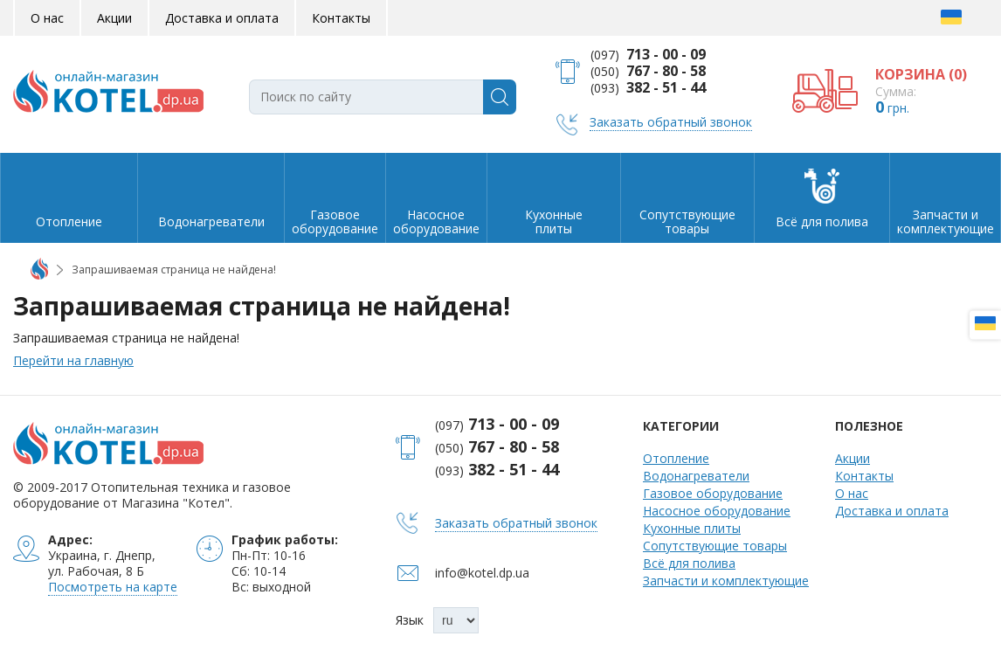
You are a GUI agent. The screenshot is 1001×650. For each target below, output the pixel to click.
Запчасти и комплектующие (726, 580)
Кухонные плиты (692, 528)
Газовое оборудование (713, 493)
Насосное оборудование (716, 510)
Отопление (676, 458)
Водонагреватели (696, 475)
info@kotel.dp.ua (482, 572)
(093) (648, 88)
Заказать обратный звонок (671, 122)
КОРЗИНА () (921, 74)
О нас (47, 18)
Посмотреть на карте (112, 586)
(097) (648, 54)
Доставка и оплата (222, 18)
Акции (114, 18)
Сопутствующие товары (715, 545)
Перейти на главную (73, 360)
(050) (648, 71)
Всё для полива (689, 563)
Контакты (341, 18)
